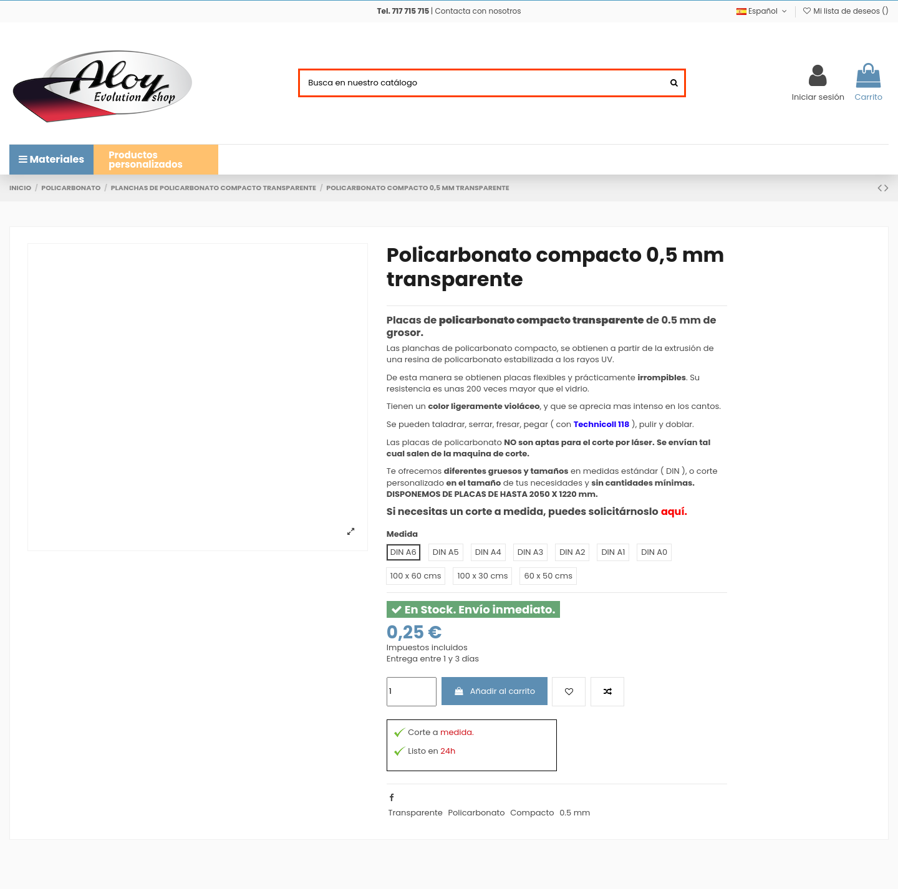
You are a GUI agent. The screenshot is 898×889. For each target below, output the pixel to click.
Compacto (532, 813)
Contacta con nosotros (478, 11)
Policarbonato (476, 813)
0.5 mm (574, 813)
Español (762, 11)
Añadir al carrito (494, 691)
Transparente (415, 813)
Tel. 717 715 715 (403, 11)
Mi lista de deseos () (845, 11)
